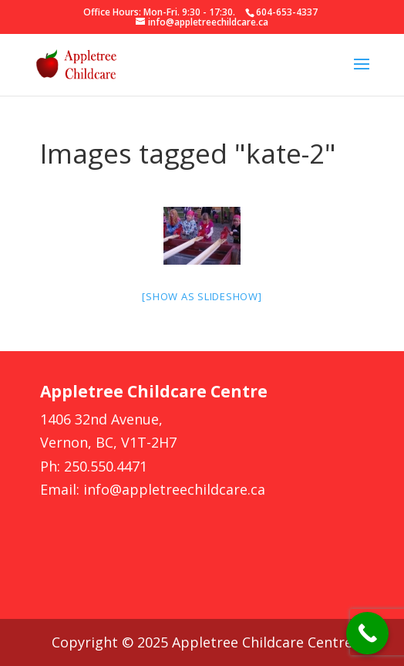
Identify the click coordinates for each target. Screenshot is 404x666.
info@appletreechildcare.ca (174, 489)
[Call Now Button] (367, 633)
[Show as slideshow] (201, 296)
